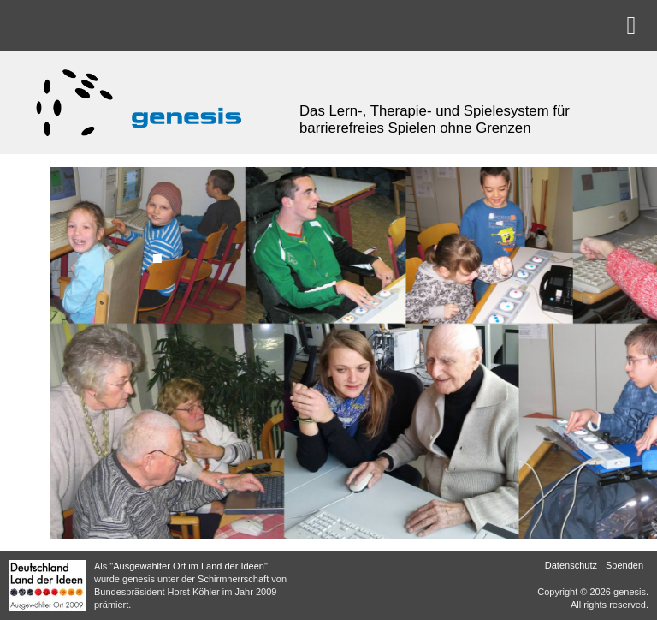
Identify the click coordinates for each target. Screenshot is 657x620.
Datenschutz (571, 565)
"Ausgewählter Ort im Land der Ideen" (189, 566)
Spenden (624, 565)
